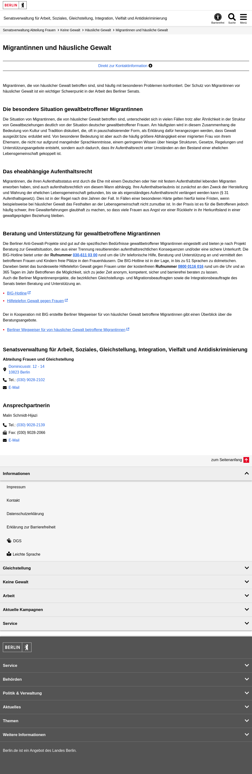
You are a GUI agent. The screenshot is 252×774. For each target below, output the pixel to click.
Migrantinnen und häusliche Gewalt (142, 30)
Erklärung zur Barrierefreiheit (31, 527)
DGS (14, 541)
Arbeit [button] (9, 596)
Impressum (16, 487)
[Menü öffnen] (243, 18)
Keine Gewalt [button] (15, 582)
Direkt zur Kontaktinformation (125, 66)
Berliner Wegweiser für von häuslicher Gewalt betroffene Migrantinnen (66, 330)
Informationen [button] (16, 473)
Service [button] (10, 623)
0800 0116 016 (191, 266)
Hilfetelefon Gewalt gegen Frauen (35, 301)
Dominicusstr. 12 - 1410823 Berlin (26, 369)
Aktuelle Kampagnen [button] (23, 609)
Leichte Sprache (23, 554)
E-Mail (14, 387)
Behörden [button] (12, 679)
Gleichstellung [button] (17, 568)
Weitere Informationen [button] (24, 734)
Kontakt (13, 500)
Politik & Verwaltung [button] (22, 693)
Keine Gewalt (70, 30)
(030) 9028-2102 (31, 380)
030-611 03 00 (85, 255)
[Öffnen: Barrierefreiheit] (218, 18)
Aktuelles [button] (12, 707)
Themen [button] (10, 721)
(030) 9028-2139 (31, 425)
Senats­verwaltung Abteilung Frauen (29, 30)
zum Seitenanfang (226, 460)
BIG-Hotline (17, 293)
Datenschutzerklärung (25, 514)
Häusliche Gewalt (98, 30)
